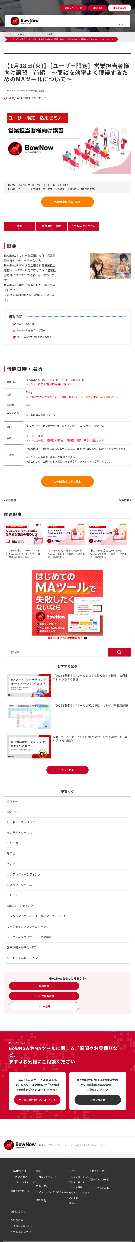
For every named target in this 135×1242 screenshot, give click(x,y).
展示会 (11, 853)
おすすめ (12, 801)
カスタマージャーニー (21, 885)
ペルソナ (12, 895)
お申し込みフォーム (83, 225)
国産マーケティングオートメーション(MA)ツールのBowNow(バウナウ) (73, 1145)
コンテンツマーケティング (23, 874)
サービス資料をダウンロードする (37, 1099)
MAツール (13, 811)
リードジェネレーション (22, 958)
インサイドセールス (19, 832)
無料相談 (44, 986)
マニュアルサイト (99, 1188)
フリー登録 (44, 1006)
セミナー (12, 864)
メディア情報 (75, 1187)
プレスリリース (77, 1182)
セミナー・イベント (79, 1192)
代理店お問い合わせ (23, 1226)
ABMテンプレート (48, 1177)
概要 (19, 225)
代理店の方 (17, 1220)
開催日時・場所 (51, 225)
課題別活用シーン (20, 1190)
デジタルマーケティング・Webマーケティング (36, 916)
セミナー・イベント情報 (26, 55)
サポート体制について (24, 1182)
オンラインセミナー (16, 90)
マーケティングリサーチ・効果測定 (29, 937)
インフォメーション (79, 1177)
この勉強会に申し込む (67, 202)
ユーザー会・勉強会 (35, 90)
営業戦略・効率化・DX (21, 947)
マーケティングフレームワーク (26, 926)
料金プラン (42, 1185)
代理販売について (22, 1231)
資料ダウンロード (99, 1179)
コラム (72, 1203)
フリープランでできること (52, 1191)
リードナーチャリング (21, 822)
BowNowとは (18, 1171)
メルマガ (12, 843)
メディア (71, 1171)
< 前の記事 (10, 500)
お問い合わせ (97, 1099)
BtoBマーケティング (20, 905)
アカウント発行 (98, 1171)
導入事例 (41, 1200)
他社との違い (20, 1177)
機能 (38, 1171)
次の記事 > (125, 500)
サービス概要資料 (44, 996)
